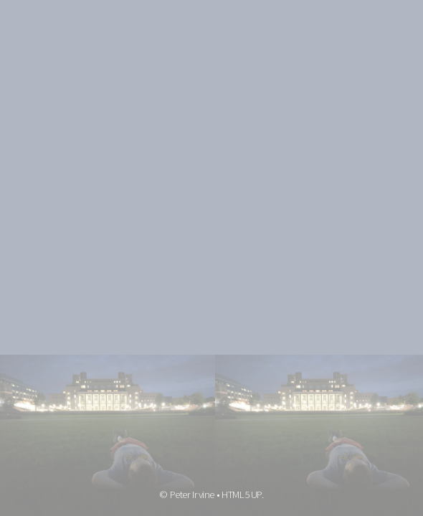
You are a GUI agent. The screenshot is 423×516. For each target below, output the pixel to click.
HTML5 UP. (243, 494)
